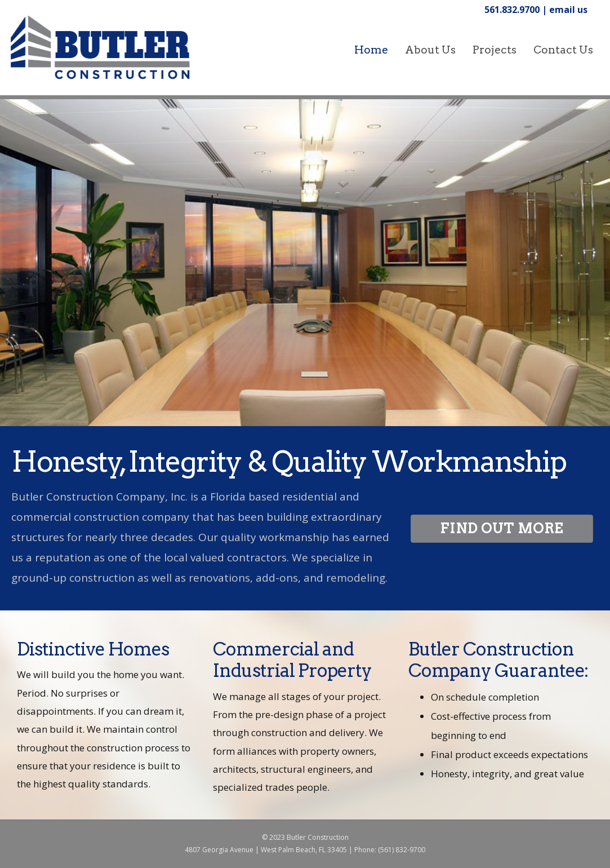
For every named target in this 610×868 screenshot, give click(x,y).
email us (568, 9)
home (371, 49)
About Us (430, 49)
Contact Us (563, 49)
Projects (495, 49)
